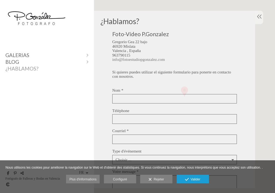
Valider (192, 179)
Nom (117, 90)
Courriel (120, 131)
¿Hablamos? (21, 68)
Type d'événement (127, 151)
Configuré (120, 179)
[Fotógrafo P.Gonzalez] (36, 30)
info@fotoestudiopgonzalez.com (138, 59)
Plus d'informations (82, 179)
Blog (12, 62)
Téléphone (120, 111)
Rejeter (156, 179)
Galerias (17, 55)
